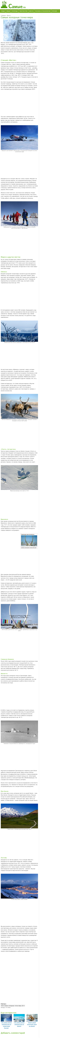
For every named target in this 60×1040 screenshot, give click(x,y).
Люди (3, 11)
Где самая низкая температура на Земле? (19, 1024)
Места (31, 11)
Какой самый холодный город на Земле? (32, 1024)
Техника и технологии (42, 11)
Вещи (8, 11)
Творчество (23, 11)
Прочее (54, 11)
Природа (15, 11)
